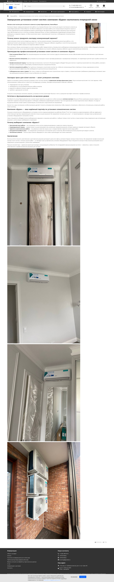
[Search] (46, 6)
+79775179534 (63, 555)
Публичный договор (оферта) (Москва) (17, 559)
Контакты (9, 568)
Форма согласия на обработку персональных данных (21, 561)
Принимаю (82, 576)
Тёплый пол (42, 12)
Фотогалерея (100, 12)
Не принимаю (74, 576)
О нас (15, 1)
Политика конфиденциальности (52, 580)
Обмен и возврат (11, 553)
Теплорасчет (35, 1)
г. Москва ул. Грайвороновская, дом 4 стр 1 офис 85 (73, 565)
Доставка (20, 1)
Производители (42, 1)
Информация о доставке (14, 566)
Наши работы (74, 12)
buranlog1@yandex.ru (76, 7)
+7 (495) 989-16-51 (75, 5)
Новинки (87, 12)
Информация (12, 551)
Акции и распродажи (58, 12)
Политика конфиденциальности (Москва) (18, 557)
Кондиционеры (14, 12)
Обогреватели (29, 12)
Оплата (25, 1)
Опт (30, 1)
